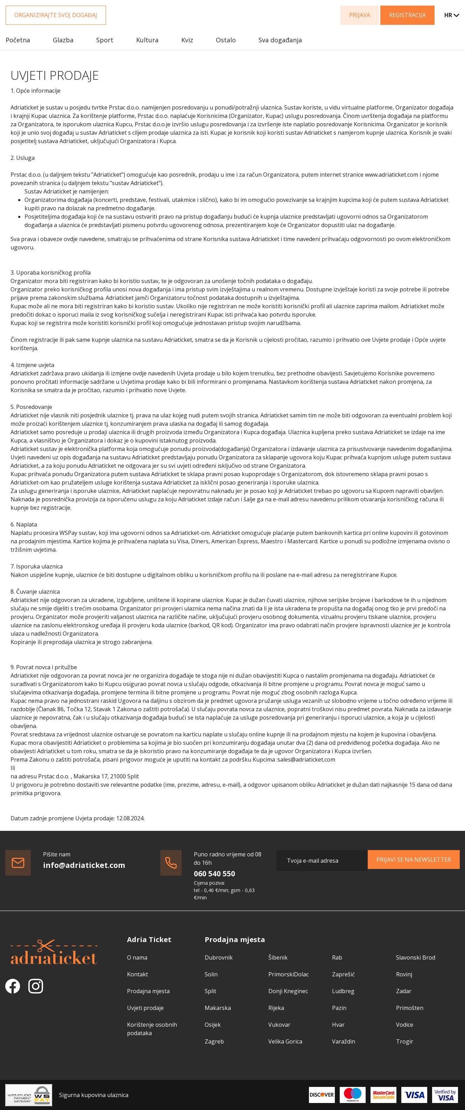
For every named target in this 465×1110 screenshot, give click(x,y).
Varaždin (343, 1041)
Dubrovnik (219, 957)
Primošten (409, 1008)
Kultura (147, 40)
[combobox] (447, 15)
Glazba (63, 40)
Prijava (359, 15)
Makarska (218, 1008)
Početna (18, 40)
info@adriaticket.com (84, 865)
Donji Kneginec (288, 991)
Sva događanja (280, 40)
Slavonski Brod (415, 957)
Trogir (404, 1041)
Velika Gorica (285, 1041)
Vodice (404, 1024)
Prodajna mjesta (148, 991)
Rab (337, 957)
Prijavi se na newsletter (413, 859)
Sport (104, 40)
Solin (211, 974)
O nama (137, 957)
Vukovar (279, 1024)
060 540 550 (214, 873)
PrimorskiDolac (288, 974)
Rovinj (404, 974)
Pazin (339, 1008)
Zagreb (214, 1041)
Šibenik (278, 957)
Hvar (338, 1024)
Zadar (403, 991)
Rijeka (276, 1008)
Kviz (187, 40)
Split (210, 991)
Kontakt (137, 974)
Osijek (213, 1024)
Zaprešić (343, 974)
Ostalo (226, 40)
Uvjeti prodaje (145, 1008)
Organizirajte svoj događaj (55, 15)
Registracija (407, 15)
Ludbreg (343, 991)
